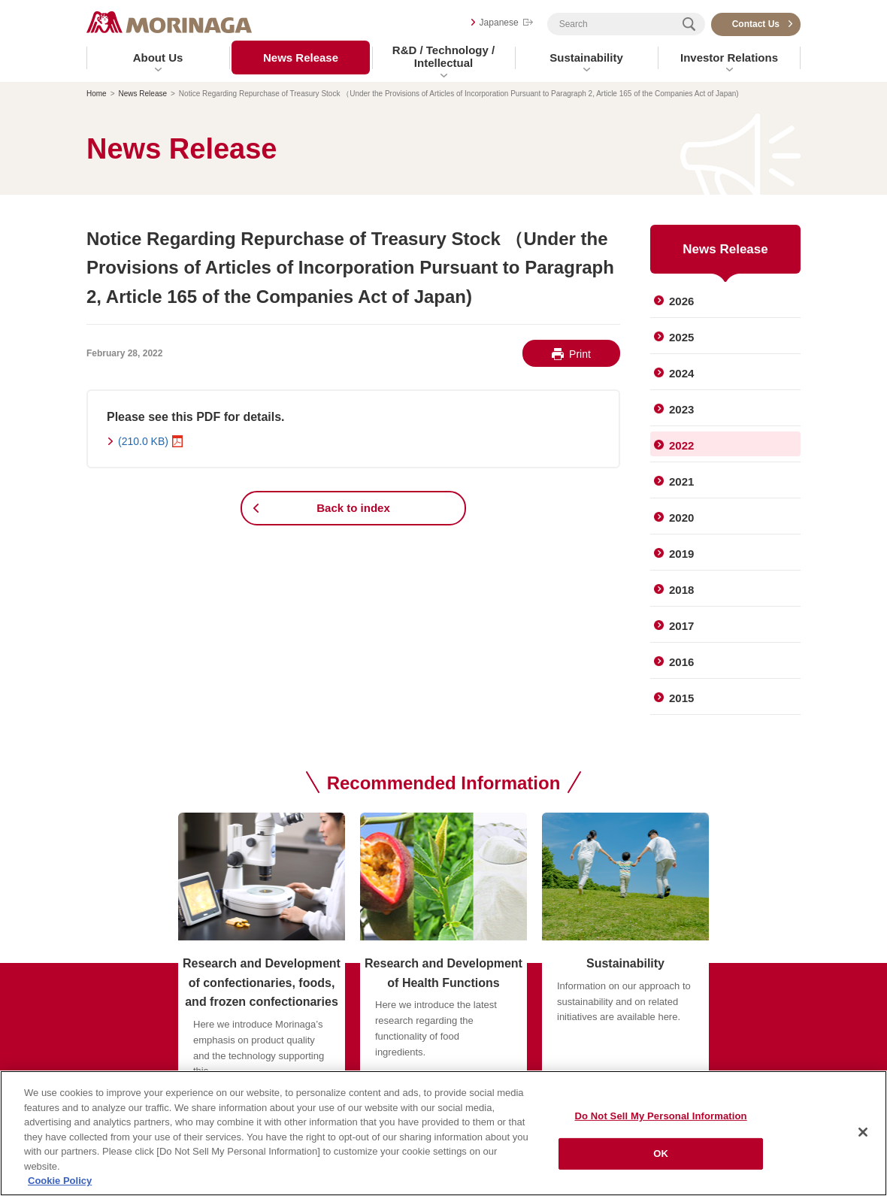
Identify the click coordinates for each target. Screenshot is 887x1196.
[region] (443, 1133)
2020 (681, 517)
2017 (681, 625)
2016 (681, 662)
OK (660, 1153)
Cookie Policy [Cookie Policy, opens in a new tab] (60, 1180)
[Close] (862, 1132)
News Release (300, 57)
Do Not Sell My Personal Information (661, 1116)
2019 (681, 553)
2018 (681, 589)
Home (96, 93)
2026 (681, 301)
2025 (681, 337)
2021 (681, 481)
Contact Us (756, 24)
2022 (681, 445)
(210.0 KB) (143, 441)
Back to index (353, 507)
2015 (681, 698)
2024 (681, 373)
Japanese (499, 22)
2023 (681, 409)
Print (580, 354)
